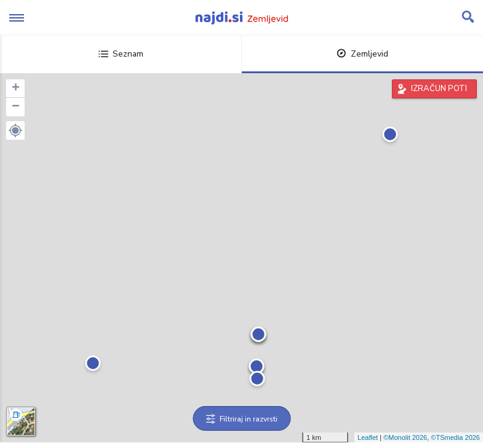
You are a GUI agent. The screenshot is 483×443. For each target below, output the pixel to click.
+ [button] (16, 88)
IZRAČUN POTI (439, 88)
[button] (15, 130)
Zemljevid (362, 54)
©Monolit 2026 (405, 437)
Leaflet (367, 437)
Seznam (120, 54)
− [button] (16, 107)
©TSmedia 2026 (455, 437)
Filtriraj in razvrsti (241, 419)
